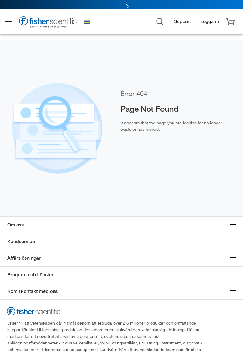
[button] (12, 23)
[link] (121, 5)
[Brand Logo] (52, 25)
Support (182, 23)
